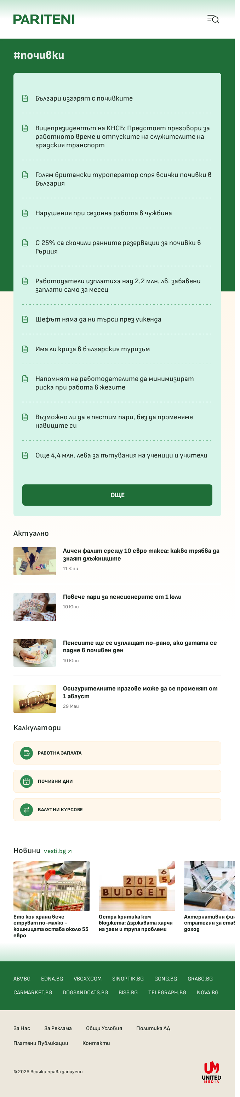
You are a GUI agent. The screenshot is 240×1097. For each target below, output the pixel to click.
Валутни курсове (51, 809)
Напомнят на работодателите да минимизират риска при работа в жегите (114, 383)
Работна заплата (51, 753)
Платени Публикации (40, 1043)
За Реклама (58, 1028)
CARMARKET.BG (32, 992)
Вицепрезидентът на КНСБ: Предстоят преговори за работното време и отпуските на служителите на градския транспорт (122, 136)
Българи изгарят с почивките (84, 98)
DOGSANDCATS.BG (85, 992)
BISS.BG (128, 992)
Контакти (96, 1043)
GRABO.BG (200, 979)
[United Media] (211, 1072)
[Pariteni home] (44, 19)
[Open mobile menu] (213, 19)
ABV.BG (21, 979)
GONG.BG (165, 979)
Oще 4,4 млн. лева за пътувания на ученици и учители (121, 455)
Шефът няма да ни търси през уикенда (98, 319)
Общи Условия (104, 1028)
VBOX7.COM (88, 979)
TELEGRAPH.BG (167, 992)
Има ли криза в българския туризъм (92, 349)
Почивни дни (46, 781)
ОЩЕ (117, 495)
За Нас (21, 1028)
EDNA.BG (52, 979)
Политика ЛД (153, 1028)
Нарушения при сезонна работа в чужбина (103, 213)
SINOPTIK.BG (128, 979)
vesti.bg (58, 851)
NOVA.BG (207, 992)
